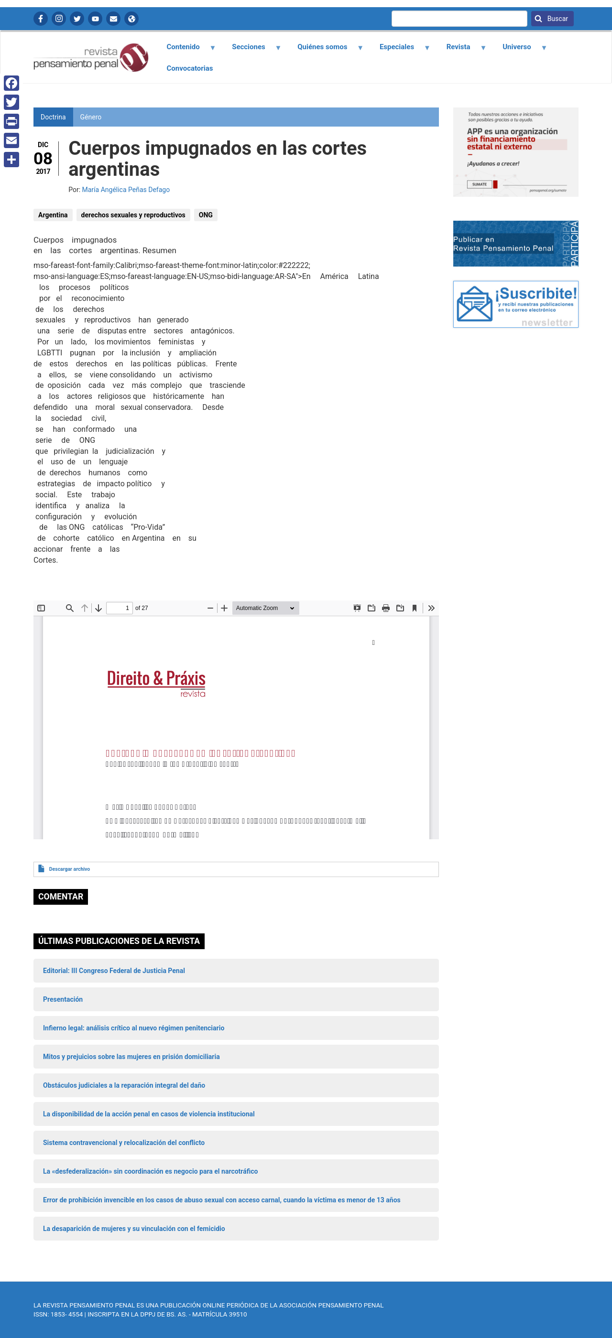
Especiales (399, 50)
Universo (519, 50)
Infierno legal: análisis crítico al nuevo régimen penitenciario (133, 1028)
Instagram (59, 18)
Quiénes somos (325, 50)
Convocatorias (190, 68)
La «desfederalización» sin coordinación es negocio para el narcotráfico (150, 1171)
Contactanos (113, 18)
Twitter (77, 18)
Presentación (63, 999)
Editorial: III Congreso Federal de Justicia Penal (114, 970)
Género (91, 117)
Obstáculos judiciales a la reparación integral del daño (124, 1085)
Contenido (186, 50)
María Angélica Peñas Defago (126, 189)
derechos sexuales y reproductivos (133, 215)
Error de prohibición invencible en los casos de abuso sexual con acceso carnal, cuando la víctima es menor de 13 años (222, 1200)
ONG (206, 215)
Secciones (251, 50)
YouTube (95, 18)
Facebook (40, 18)
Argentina (53, 215)
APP (131, 18)
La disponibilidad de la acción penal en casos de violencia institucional (149, 1114)
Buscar (557, 18)
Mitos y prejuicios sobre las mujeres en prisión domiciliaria (131, 1056)
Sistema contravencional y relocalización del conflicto (124, 1142)
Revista (461, 50)
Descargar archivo (69, 869)
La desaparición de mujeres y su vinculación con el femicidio (134, 1228)
